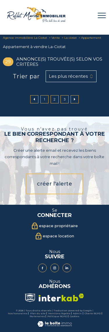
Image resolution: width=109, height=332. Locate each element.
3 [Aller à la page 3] (64, 99)
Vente (55, 38)
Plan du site (38, 313)
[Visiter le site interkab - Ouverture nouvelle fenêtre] (61, 297)
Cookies (74, 316)
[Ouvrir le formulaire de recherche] (86, 16)
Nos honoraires (17, 313)
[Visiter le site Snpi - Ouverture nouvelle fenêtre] (30, 297)
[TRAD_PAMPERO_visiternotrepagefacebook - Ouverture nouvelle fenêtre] (42, 268)
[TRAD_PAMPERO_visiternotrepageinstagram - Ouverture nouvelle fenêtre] (54, 268)
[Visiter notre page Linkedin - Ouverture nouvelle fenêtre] (66, 268)
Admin (77, 313)
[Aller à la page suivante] (75, 99)
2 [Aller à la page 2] (54, 99)
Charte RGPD (93, 313)
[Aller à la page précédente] (34, 99)
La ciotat (70, 38)
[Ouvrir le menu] (101, 15)
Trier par (26, 76)
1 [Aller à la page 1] (44, 99)
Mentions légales (59, 313)
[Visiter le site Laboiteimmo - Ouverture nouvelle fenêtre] (54, 325)
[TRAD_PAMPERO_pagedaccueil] (36, 21)
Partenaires (37, 316)
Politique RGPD (57, 316)
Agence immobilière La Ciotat (25, 38)
